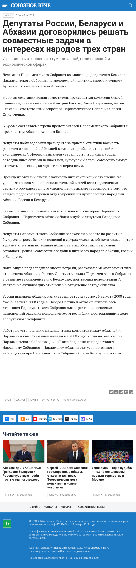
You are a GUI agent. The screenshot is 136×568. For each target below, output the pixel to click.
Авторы (66, 507)
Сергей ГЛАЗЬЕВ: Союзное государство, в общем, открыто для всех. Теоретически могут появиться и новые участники (67, 477)
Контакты (50, 507)
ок (25, 419)
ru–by (71, 419)
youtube (40, 419)
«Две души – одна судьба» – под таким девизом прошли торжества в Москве (112, 473)
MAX (86, 419)
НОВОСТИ (8, 15)
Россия (8, 400)
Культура (97, 495)
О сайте (35, 507)
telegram (55, 419)
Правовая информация (90, 507)
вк (9, 419)
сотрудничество (50, 400)
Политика (9, 495)
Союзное (53, 495)
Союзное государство (75, 400)
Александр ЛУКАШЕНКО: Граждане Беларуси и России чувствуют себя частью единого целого (22, 473)
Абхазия (34, 400)
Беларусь (20, 400)
